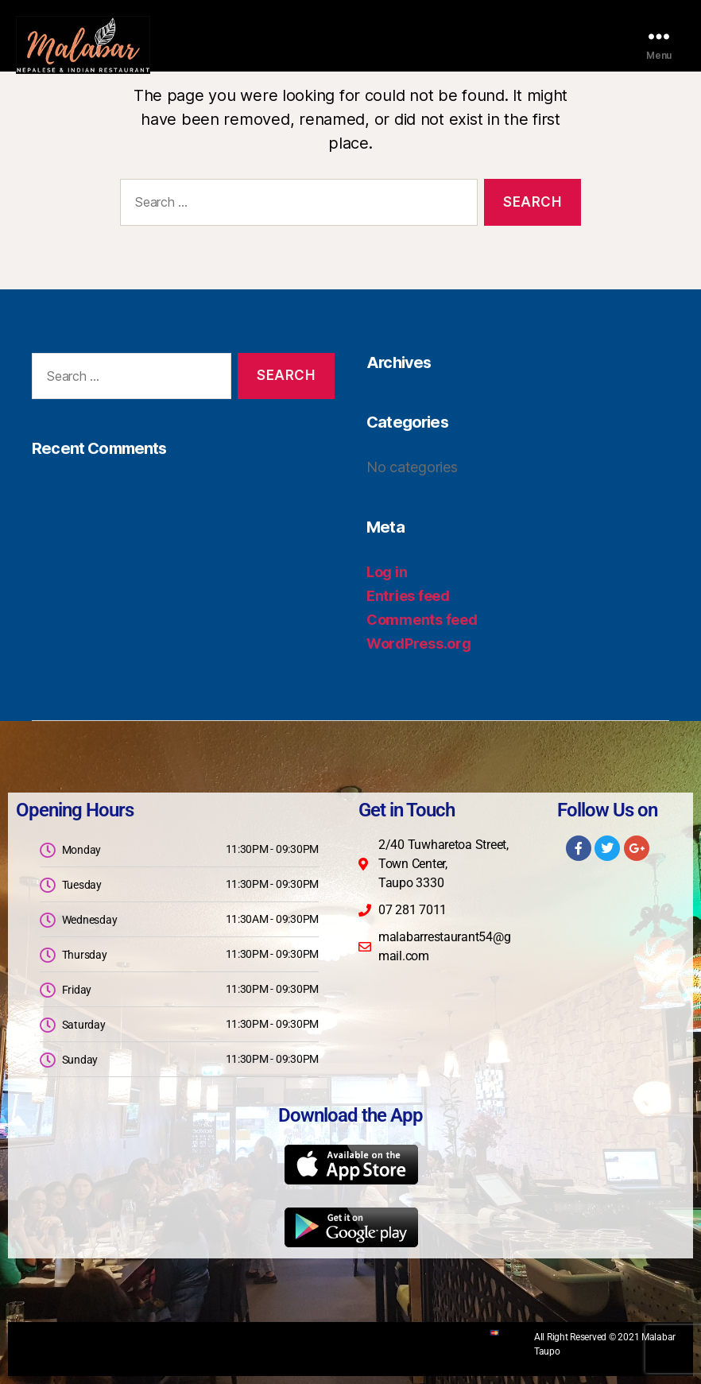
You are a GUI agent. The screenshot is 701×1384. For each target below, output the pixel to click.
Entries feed (408, 595)
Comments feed (422, 619)
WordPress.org (418, 643)
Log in (386, 572)
